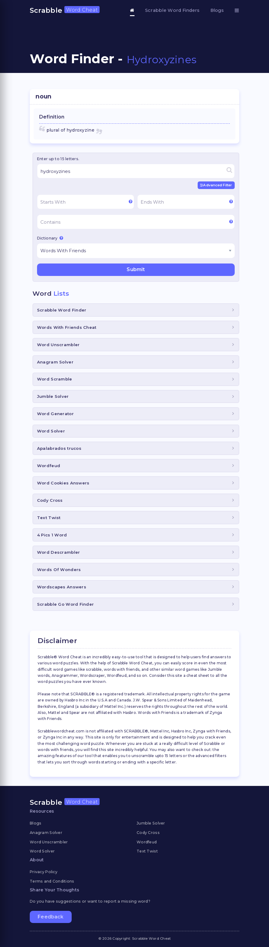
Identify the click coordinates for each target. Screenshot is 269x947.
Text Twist (49, 517)
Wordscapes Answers (61, 586)
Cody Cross (50, 500)
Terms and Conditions (52, 881)
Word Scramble (54, 379)
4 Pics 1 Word (52, 534)
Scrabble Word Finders (172, 10)
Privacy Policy (43, 872)
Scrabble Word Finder (62, 310)
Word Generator (55, 413)
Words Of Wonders (59, 569)
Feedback (50, 917)
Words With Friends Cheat (67, 327)
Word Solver (51, 431)
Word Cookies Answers (63, 482)
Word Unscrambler (58, 344)
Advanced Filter (216, 185)
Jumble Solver (53, 396)
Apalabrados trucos (59, 448)
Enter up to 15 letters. (58, 159)
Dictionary (50, 238)
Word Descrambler (58, 552)
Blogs (217, 10)
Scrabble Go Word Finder (65, 604)
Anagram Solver (55, 362)
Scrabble (65, 10)
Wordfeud (48, 465)
